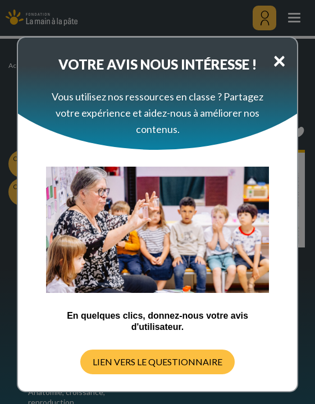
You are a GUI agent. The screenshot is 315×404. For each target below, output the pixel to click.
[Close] (279, 60)
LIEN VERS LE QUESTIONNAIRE (157, 361)
